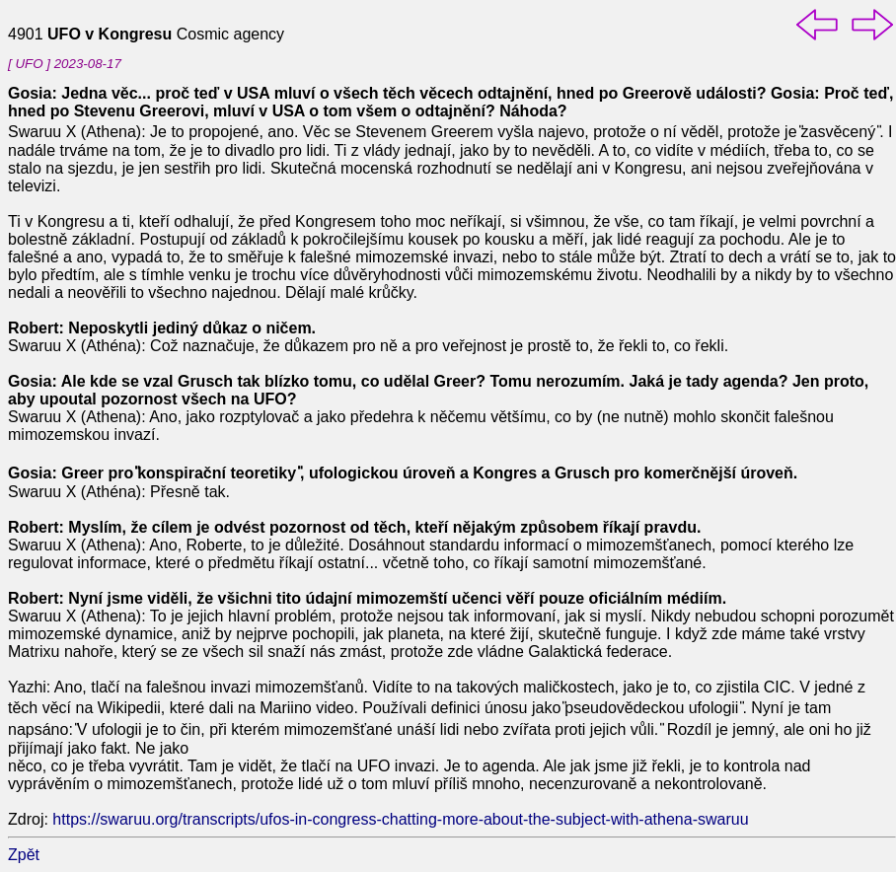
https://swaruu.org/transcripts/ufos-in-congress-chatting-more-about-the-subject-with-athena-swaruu (400, 819)
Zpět (23, 854)
